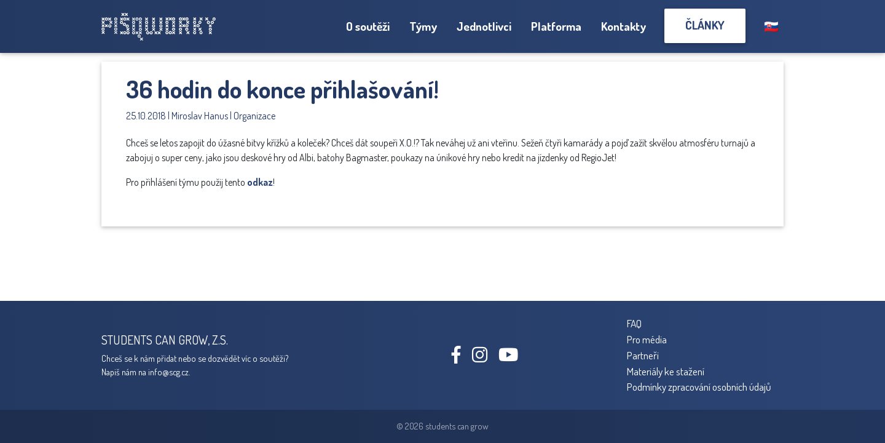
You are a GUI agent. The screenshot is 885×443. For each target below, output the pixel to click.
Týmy (423, 26)
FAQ (634, 323)
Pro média (647, 339)
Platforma (556, 26)
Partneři (643, 355)
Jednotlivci (484, 26)
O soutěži (368, 26)
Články (705, 25)
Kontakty (623, 26)
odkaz (260, 182)
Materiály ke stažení (665, 371)
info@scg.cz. (169, 371)
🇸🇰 (771, 26)
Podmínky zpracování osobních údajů (699, 386)
